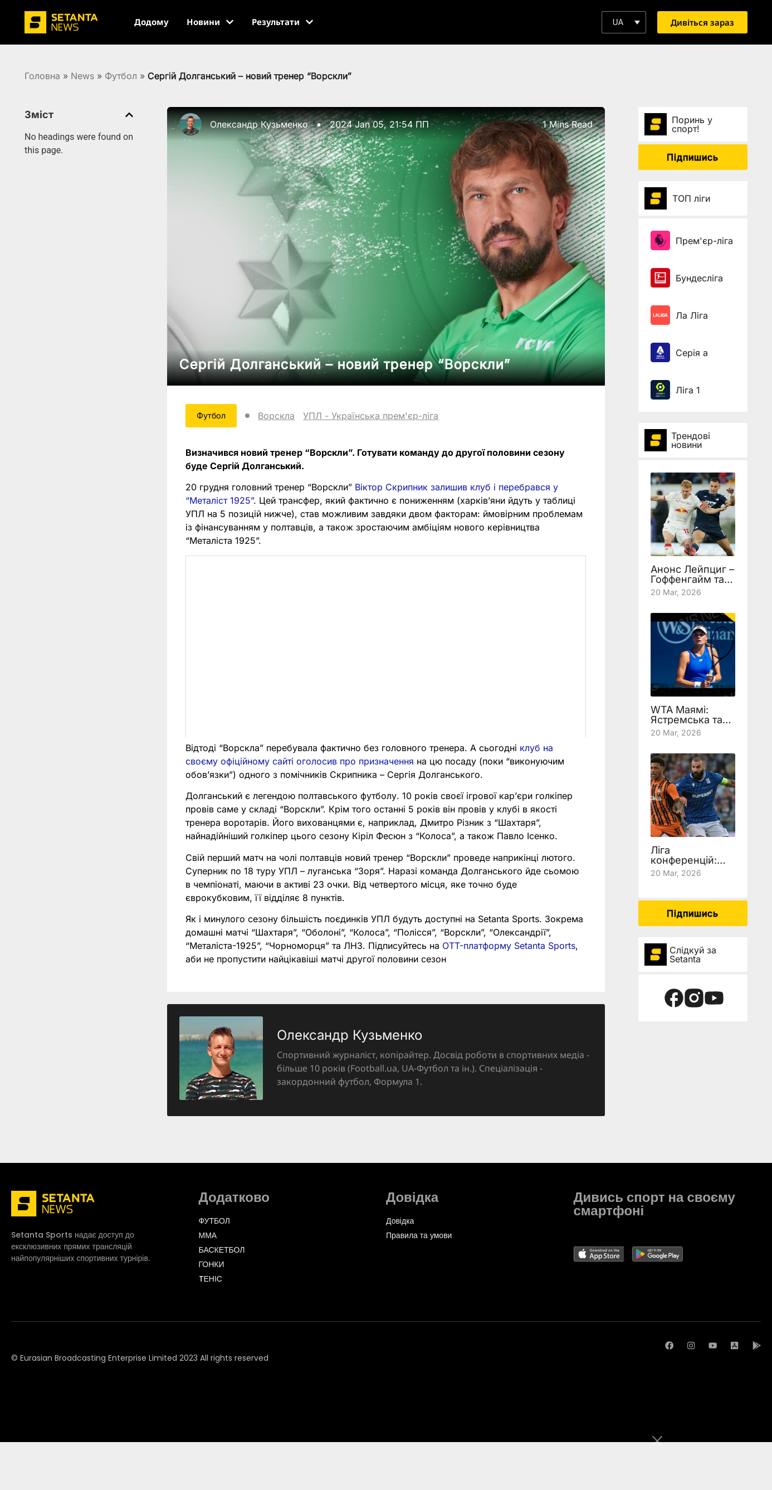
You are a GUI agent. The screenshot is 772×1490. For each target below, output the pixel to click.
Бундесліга (699, 278)
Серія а (692, 352)
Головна (42, 75)
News (82, 75)
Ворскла (287, 416)
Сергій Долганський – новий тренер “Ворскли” (345, 364)
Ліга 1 (688, 390)
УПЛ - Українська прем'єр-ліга (381, 416)
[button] (624, 22)
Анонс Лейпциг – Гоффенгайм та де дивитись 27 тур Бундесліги (692, 584)
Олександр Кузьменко (259, 124)
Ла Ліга (692, 315)
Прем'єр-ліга (704, 240)
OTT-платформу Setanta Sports (508, 947)
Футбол (121, 75)
